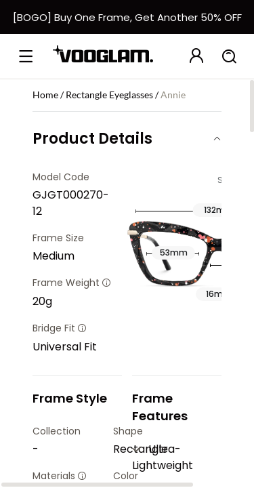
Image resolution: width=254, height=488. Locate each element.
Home (45, 94)
